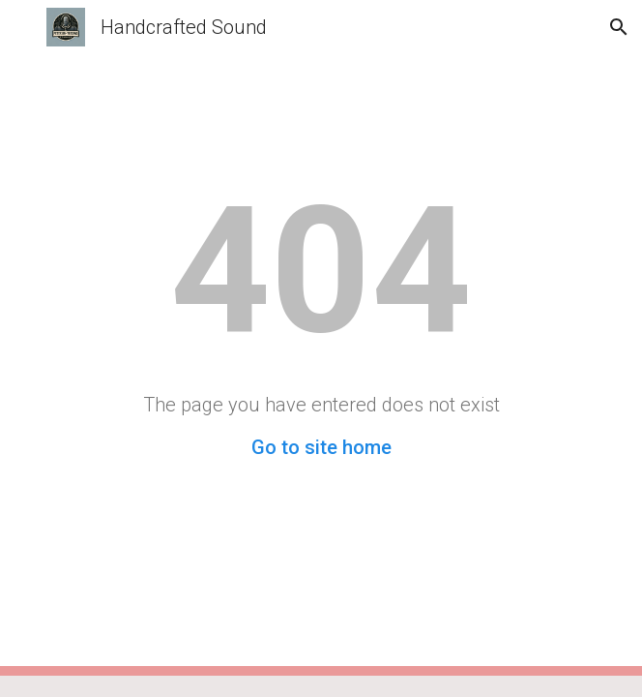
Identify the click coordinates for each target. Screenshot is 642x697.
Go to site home (321, 447)
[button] (23, 26)
